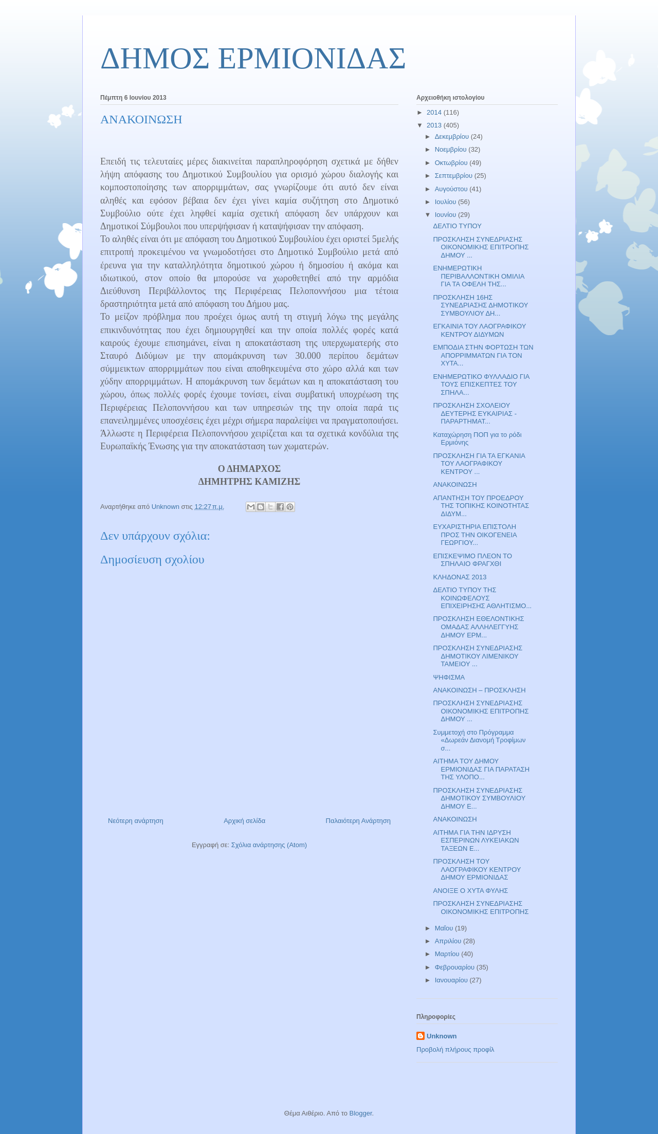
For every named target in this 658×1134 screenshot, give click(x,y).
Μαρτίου (448, 954)
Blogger (360, 1113)
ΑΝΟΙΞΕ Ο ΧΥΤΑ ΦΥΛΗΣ (470, 890)
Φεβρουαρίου (456, 967)
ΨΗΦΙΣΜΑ (449, 677)
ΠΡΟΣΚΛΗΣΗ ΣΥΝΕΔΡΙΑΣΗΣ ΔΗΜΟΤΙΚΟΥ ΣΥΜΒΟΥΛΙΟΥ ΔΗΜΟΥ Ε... (479, 798)
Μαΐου (445, 928)
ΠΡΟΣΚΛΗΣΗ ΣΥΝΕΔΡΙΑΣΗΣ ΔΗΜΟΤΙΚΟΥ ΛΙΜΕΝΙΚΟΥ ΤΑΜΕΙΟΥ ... (477, 656)
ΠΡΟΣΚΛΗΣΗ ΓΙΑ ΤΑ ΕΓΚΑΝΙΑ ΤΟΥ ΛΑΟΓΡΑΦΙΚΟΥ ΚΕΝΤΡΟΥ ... (479, 463)
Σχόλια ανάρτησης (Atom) (269, 845)
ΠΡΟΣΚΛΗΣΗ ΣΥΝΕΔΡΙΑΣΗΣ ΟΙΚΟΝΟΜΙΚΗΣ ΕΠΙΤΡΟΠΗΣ (480, 908)
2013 (435, 125)
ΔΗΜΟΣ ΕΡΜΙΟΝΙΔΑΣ (253, 58)
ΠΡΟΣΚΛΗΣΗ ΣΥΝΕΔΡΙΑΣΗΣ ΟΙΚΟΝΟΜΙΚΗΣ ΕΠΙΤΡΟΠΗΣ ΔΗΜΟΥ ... (480, 247)
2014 (435, 112)
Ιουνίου (446, 214)
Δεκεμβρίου (453, 136)
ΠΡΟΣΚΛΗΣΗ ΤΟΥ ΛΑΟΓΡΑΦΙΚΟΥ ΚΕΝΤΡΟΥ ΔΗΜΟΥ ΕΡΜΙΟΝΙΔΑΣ (477, 869)
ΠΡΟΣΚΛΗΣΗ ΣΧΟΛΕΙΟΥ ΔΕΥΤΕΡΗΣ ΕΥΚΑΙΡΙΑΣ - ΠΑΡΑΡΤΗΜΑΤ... (475, 413)
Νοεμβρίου (452, 149)
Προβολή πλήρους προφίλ (455, 1049)
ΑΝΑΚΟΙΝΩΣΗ (455, 484)
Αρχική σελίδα (244, 821)
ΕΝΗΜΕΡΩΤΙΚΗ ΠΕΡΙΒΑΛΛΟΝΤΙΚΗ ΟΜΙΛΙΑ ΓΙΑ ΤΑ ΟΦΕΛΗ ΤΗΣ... (478, 276)
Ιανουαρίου (452, 980)
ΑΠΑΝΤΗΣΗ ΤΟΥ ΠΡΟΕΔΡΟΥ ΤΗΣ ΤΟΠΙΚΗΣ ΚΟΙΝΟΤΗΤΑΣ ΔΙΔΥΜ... (481, 506)
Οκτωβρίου (452, 163)
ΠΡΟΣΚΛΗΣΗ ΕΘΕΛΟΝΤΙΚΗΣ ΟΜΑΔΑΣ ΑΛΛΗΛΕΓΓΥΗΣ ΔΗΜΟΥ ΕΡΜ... (478, 626)
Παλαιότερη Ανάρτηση (358, 821)
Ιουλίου (446, 202)
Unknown (442, 1036)
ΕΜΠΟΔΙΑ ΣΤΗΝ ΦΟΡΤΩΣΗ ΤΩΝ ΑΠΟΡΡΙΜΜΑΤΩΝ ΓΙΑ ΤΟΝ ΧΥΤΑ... (483, 355)
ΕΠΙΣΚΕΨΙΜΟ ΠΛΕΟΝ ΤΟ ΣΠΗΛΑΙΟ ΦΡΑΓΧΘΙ (472, 560)
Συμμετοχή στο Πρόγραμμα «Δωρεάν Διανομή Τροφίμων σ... (479, 740)
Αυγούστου (452, 189)
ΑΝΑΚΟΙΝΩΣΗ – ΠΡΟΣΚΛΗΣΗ (479, 690)
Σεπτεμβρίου (454, 175)
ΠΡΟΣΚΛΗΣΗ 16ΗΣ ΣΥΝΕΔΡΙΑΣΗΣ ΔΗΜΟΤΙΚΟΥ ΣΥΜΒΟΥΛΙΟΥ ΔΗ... (480, 305)
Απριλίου (449, 941)
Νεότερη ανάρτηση (135, 821)
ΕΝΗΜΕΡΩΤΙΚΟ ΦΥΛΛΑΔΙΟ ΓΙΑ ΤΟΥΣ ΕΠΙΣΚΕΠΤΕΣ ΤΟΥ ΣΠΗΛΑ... (481, 384)
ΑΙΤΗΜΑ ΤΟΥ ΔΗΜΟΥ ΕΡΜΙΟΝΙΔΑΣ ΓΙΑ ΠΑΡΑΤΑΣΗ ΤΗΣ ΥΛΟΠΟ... (481, 769)
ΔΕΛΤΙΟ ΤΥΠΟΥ (457, 226)
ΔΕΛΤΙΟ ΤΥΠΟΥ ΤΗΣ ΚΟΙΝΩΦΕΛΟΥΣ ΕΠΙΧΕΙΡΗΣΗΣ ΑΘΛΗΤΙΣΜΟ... (482, 598)
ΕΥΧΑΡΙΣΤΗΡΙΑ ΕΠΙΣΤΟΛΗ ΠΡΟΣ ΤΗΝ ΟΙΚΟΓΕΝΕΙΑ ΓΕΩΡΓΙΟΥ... (474, 534)
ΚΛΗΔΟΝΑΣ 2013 (459, 577)
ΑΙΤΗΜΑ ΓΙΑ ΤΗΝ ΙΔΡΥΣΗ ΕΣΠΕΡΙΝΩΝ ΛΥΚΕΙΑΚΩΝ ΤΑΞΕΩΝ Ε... (476, 840)
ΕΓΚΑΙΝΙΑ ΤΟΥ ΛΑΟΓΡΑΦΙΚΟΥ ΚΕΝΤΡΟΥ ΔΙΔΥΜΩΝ (479, 330)
